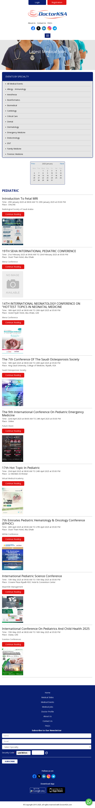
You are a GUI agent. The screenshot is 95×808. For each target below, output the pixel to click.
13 (34, 175)
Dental (10, 121)
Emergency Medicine (16, 132)
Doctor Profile (47, 711)
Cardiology (12, 110)
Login (37, 2)
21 (39, 178)
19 (61, 175)
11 (56, 173)
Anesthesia (12, 94)
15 (43, 175)
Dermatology (13, 127)
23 (47, 178)
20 (34, 178)
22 (43, 178)
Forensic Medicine (15, 154)
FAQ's (50, 23)
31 (39, 171)
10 (52, 173)
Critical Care (12, 116)
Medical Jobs (47, 707)
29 (43, 180)
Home (47, 692)
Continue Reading (13, 214)
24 (52, 178)
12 (61, 173)
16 (47, 175)
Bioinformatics (13, 100)
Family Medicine (14, 148)
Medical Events (47, 702)
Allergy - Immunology (16, 89)
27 (34, 180)
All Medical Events (15, 83)
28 (39, 180)
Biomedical (12, 105)
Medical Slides (47, 697)
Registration (57, 2)
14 (39, 175)
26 (61, 178)
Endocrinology (13, 138)
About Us (32, 23)
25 (56, 178)
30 (34, 171)
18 (56, 175)
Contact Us (41, 23)
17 (52, 175)
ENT (9, 143)
